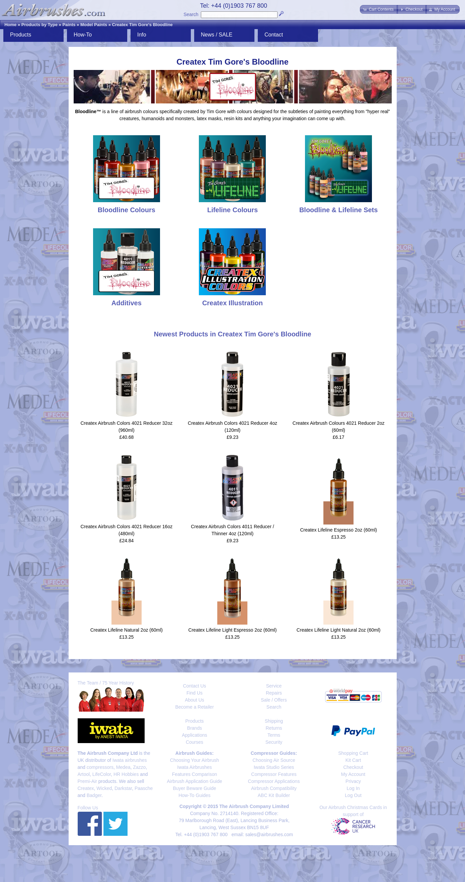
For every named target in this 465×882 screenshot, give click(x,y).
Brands (194, 728)
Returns (273, 728)
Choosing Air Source (273, 760)
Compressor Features (273, 774)
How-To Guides (194, 795)
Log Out (353, 795)
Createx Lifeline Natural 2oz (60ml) (126, 630)
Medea (123, 767)
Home (10, 24)
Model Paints (93, 24)
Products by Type (39, 24)
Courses (194, 742)
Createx (86, 788)
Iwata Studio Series (274, 767)
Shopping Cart (353, 753)
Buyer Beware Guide (194, 788)
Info (141, 34)
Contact (273, 34)
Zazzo (139, 767)
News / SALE (216, 34)
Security (274, 742)
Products (20, 34)
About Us (194, 700)
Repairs (274, 693)
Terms (273, 735)
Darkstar (123, 788)
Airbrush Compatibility (274, 788)
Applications (194, 735)
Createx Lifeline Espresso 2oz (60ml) (338, 530)
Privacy (353, 781)
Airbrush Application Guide (194, 781)
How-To (83, 34)
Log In (353, 788)
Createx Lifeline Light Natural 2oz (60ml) (339, 630)
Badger (94, 795)
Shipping (274, 721)
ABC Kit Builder (274, 795)
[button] (379, 9)
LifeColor (101, 774)
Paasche (144, 788)
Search (190, 14)
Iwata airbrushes (129, 760)
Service (274, 686)
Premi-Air (87, 781)
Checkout (353, 767)
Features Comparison (194, 774)
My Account (353, 774)
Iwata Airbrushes (194, 767)
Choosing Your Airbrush (194, 760)
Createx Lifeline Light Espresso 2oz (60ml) (232, 630)
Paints (68, 24)
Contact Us (194, 686)
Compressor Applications (274, 781)
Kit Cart (353, 760)
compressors (100, 767)
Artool (84, 774)
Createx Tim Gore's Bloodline (142, 24)
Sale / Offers (274, 700)
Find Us (194, 693)
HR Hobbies (126, 774)
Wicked (104, 788)
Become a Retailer (194, 707)
